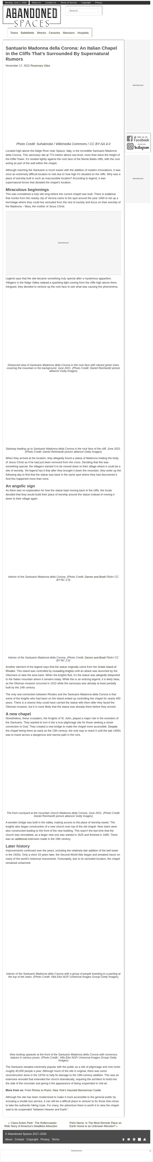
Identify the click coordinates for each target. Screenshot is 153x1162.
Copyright (86, 2)
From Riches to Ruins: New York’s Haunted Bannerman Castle (63, 1090)
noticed (44, 282)
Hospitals (83, 32)
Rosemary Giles (40, 65)
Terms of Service (68, 2)
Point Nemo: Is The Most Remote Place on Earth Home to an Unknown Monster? (95, 1124)
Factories (54, 32)
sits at (45, 154)
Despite (112, 726)
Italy (68, 150)
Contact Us (50, 2)
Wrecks (41, 32)
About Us (36, 2)
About (8, 1139)
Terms (55, 1139)
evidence (110, 194)
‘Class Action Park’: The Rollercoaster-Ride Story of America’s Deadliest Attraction (30, 1124)
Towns (14, 32)
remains (28, 1066)
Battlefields (27, 32)
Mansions (69, 32)
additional (21, 838)
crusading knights (63, 671)
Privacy (98, 2)
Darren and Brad (95, 576)
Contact (19, 1139)
